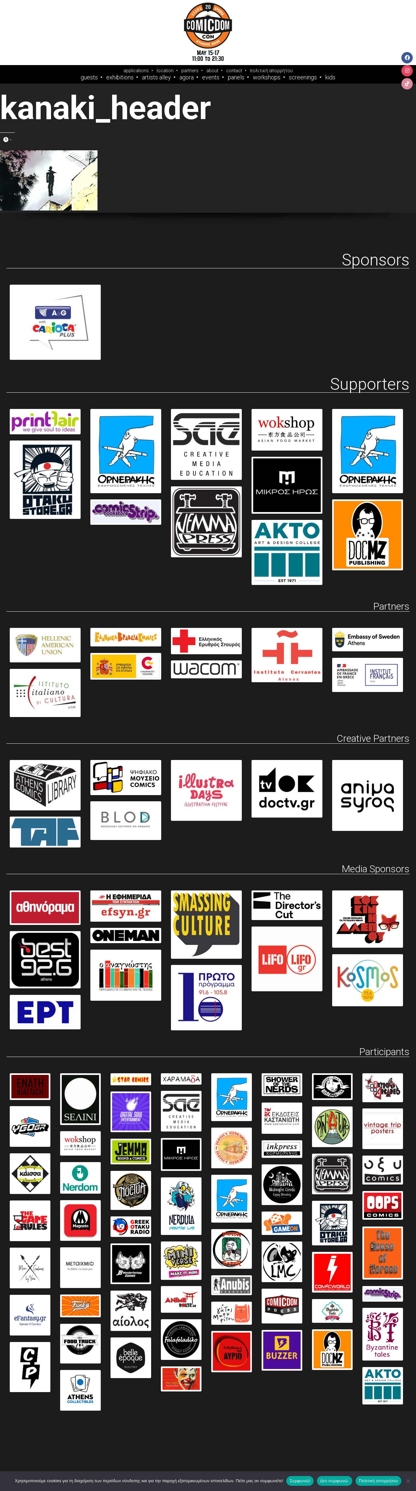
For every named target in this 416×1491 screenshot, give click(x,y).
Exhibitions (120, 77)
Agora (186, 77)
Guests (89, 77)
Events (210, 77)
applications (136, 70)
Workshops (266, 77)
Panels (236, 77)
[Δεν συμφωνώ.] (408, 1481)
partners (190, 70)
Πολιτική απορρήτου (378, 1480)
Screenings (303, 77)
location (165, 70)
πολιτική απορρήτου (271, 70)
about (212, 70)
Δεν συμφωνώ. (334, 1480)
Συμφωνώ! (300, 1480)
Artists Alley (156, 77)
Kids (330, 77)
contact (234, 70)
